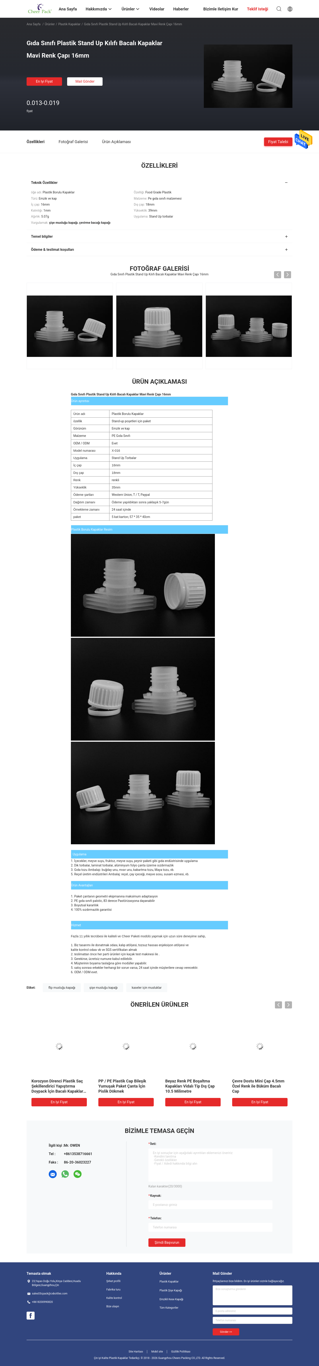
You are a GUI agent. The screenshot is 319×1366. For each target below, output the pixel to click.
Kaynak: (155, 1195)
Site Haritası (136, 1351)
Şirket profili (113, 1281)
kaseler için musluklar (147, 987)
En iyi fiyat (44, 81)
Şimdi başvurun (167, 1242)
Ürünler (50, 24)
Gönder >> (226, 1331)
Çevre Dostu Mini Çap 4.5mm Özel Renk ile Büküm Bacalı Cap (258, 1086)
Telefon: (156, 1218)
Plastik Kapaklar (69, 24)
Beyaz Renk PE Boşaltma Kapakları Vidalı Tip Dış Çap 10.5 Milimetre (190, 1086)
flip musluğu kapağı (61, 987)
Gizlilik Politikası (181, 1351)
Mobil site (157, 1351)
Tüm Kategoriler (169, 1307)
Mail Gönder (84, 81)
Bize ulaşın (112, 1306)
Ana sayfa (34, 24)
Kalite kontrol (114, 1298)
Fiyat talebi (278, 141)
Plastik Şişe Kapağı (171, 1290)
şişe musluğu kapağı (103, 987)
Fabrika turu (113, 1289)
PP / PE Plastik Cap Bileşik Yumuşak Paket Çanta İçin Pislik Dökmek (122, 1086)
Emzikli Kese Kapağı (171, 1299)
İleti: (153, 1144)
